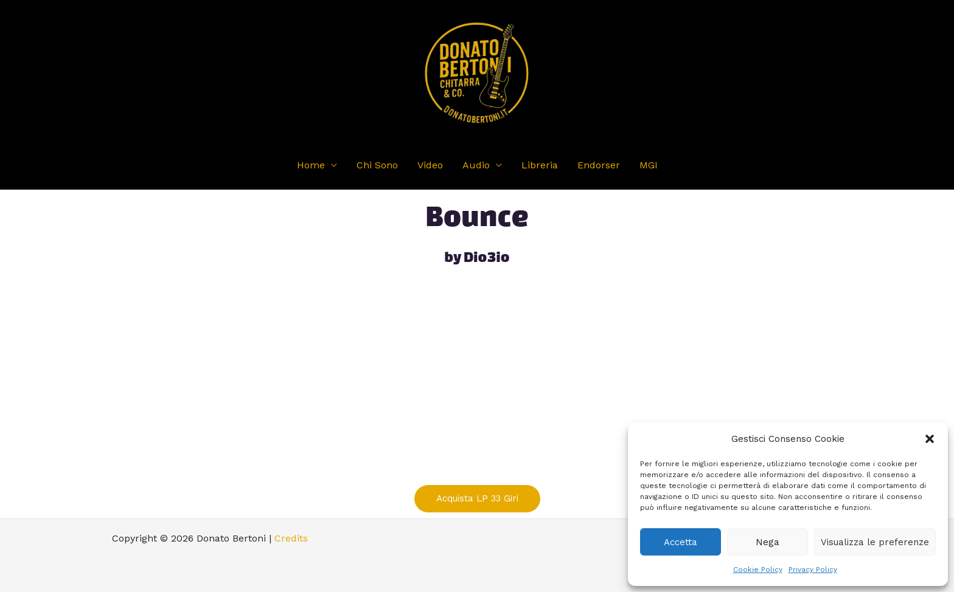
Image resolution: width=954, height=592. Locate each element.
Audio (476, 165)
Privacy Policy (813, 569)
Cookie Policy (757, 569)
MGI (648, 165)
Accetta (680, 542)
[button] (930, 439)
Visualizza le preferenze (875, 542)
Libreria (539, 165)
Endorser (598, 165)
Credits (291, 538)
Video (430, 165)
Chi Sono (377, 165)
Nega (767, 542)
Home (311, 165)
